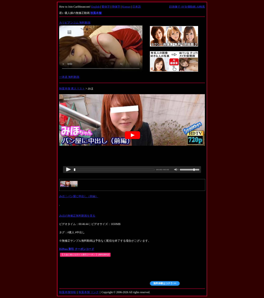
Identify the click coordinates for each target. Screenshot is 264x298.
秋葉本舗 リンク (89, 292)
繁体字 (106, 6)
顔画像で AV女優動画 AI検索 (187, 6)
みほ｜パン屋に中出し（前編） (78, 196)
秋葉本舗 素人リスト (72, 88)
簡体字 (116, 6)
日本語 (136, 6)
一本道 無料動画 (69, 76)
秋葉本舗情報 (67, 292)
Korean (126, 6)
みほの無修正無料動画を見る (77, 215)
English (95, 6)
